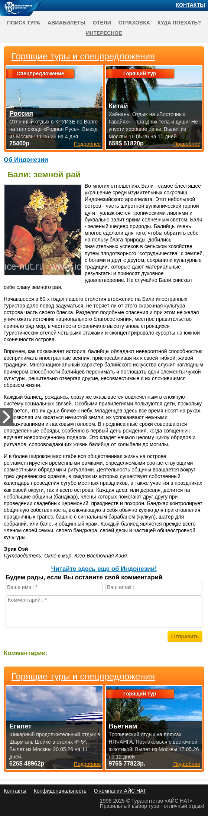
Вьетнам (123, 726)
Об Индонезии (26, 159)
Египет (20, 726)
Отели (102, 23)
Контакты (190, 5)
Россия (21, 113)
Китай (118, 106)
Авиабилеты (66, 23)
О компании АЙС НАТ (120, 791)
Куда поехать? (179, 23)
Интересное (104, 33)
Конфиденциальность (59, 791)
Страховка (134, 23)
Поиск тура (23, 23)
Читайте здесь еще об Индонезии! (104, 568)
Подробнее (87, 764)
